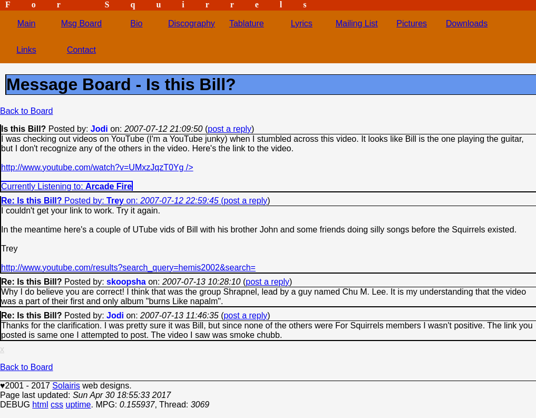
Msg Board (81, 23)
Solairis (66, 385)
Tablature (246, 23)
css (57, 404)
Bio (136, 23)
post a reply (229, 128)
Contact (81, 49)
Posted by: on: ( (112, 200)
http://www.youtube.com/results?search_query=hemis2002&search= (128, 267)
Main (26, 23)
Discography (191, 23)
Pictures (411, 23)
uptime (78, 404)
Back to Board (26, 110)
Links (26, 49)
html (40, 404)
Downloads (467, 23)
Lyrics (302, 23)
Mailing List (357, 23)
